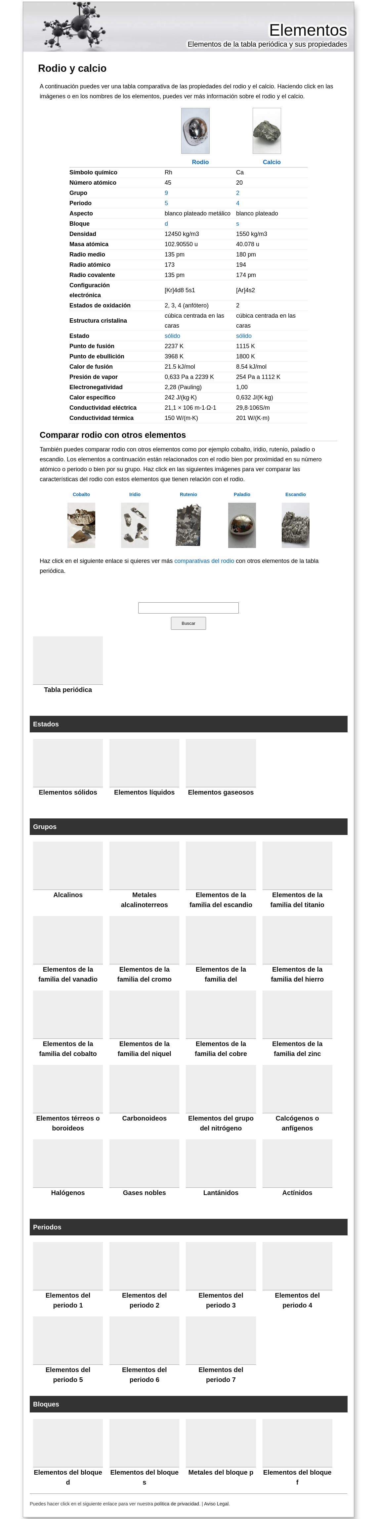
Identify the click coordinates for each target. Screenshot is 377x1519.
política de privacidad (176, 1503)
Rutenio (188, 494)
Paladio (242, 494)
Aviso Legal (216, 1503)
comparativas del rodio (204, 561)
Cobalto (81, 494)
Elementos (308, 30)
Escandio (295, 494)
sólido (172, 336)
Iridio (135, 494)
